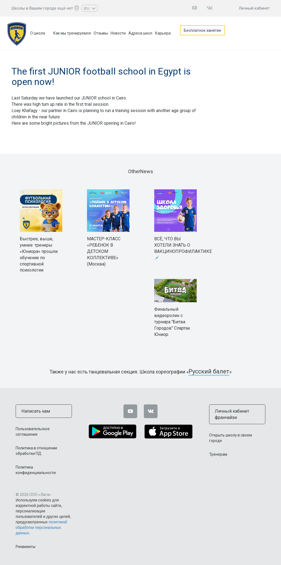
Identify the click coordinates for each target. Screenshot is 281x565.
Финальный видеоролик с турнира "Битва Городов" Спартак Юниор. (172, 322)
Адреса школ (140, 33)
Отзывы (101, 33)
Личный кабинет (254, 8)
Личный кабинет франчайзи (230, 413)
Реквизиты (25, 546)
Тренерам (218, 452)
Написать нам (34, 411)
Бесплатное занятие (204, 33)
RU (89, 8)
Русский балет (209, 372)
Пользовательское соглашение (33, 431)
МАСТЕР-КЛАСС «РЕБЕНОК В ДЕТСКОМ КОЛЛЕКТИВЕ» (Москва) (103, 251)
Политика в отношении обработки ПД (36, 450)
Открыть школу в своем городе (230, 436)
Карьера (163, 33)
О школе (37, 33)
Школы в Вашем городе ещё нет (42, 8)
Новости (118, 33)
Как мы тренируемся (72, 33)
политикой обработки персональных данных (41, 526)
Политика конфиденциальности (36, 469)
